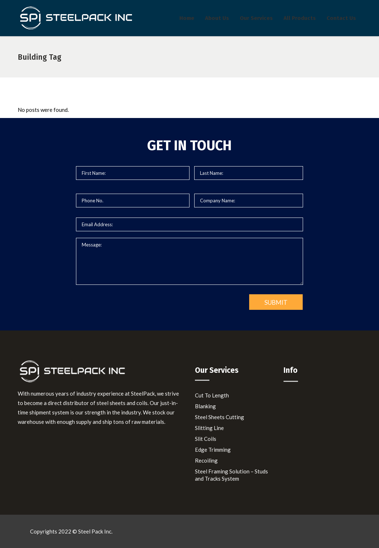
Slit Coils (205, 438)
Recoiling (206, 460)
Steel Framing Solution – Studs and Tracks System (231, 475)
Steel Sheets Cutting (219, 417)
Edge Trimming (213, 449)
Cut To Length (212, 395)
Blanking (205, 406)
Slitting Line (209, 428)
